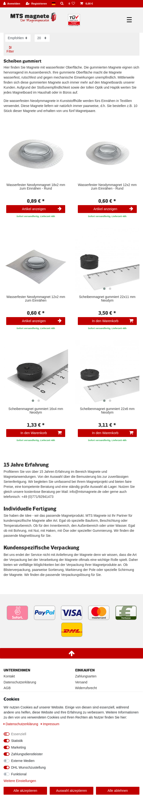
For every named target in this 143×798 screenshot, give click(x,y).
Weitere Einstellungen (20, 781)
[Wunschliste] (72, 3)
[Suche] (62, 3)
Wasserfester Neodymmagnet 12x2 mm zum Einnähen (35, 298)
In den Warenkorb (112, 321)
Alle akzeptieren (25, 791)
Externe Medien (23, 761)
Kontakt (9, 676)
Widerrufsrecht (86, 688)
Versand (81, 682)
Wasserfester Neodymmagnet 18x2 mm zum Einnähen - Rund (35, 186)
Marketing (18, 747)
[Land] (53, 3)
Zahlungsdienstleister (27, 754)
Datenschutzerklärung (20, 682)
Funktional (19, 774)
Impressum (50, 724)
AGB (7, 688)
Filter (10, 49)
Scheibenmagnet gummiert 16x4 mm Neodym (35, 410)
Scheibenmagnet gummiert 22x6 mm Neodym (107, 410)
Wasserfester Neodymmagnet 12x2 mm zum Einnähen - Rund (107, 186)
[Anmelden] (12, 3)
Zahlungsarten (86, 676)
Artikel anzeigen (42, 209)
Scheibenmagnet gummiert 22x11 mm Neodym (107, 298)
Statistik (17, 741)
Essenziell (18, 734)
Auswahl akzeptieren (71, 791)
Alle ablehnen (118, 791)
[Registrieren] (36, 3)
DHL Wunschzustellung (28, 767)
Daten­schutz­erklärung (21, 724)
